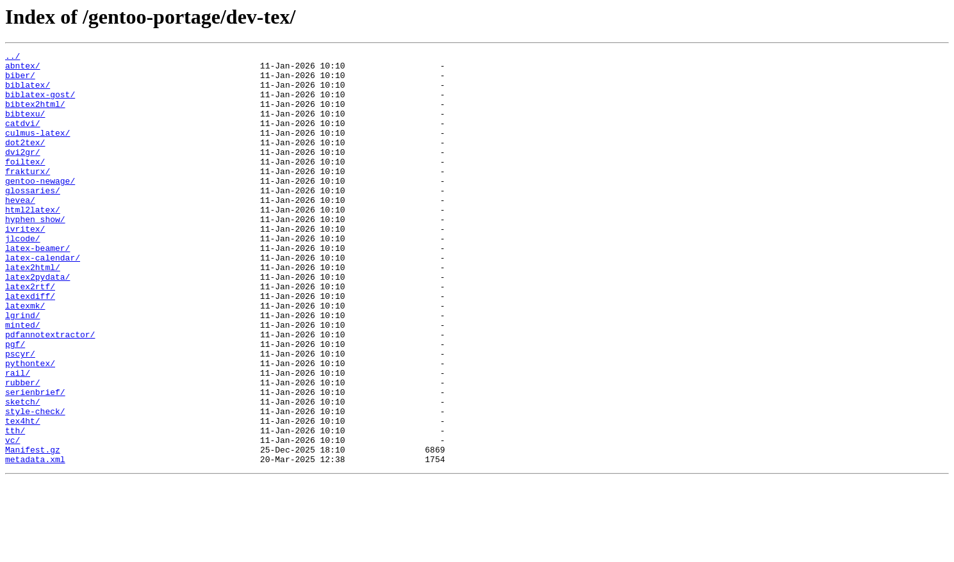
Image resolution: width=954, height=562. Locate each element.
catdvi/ (22, 138)
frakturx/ (27, 196)
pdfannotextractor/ (50, 391)
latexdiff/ (30, 345)
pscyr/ (20, 415)
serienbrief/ (35, 461)
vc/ (12, 518)
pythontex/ (30, 426)
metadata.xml (35, 541)
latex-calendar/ (42, 299)
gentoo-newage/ (40, 207)
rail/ (17, 438)
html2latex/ (32, 242)
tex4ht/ (22, 495)
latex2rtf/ (30, 334)
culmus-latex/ (37, 150)
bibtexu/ (25, 126)
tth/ (15, 507)
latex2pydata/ (37, 322)
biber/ (20, 80)
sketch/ (22, 472)
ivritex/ (25, 265)
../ (12, 57)
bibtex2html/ (35, 115)
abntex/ (22, 69)
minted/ (22, 380)
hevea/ (20, 230)
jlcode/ (22, 276)
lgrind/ (22, 368)
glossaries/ (32, 219)
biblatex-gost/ (40, 103)
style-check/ (35, 484)
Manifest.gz (32, 530)
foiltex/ (25, 184)
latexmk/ (25, 357)
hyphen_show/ (35, 253)
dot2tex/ (25, 161)
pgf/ (15, 403)
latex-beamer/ (37, 288)
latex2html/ (32, 311)
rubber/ (22, 449)
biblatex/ (27, 92)
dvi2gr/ (22, 173)
